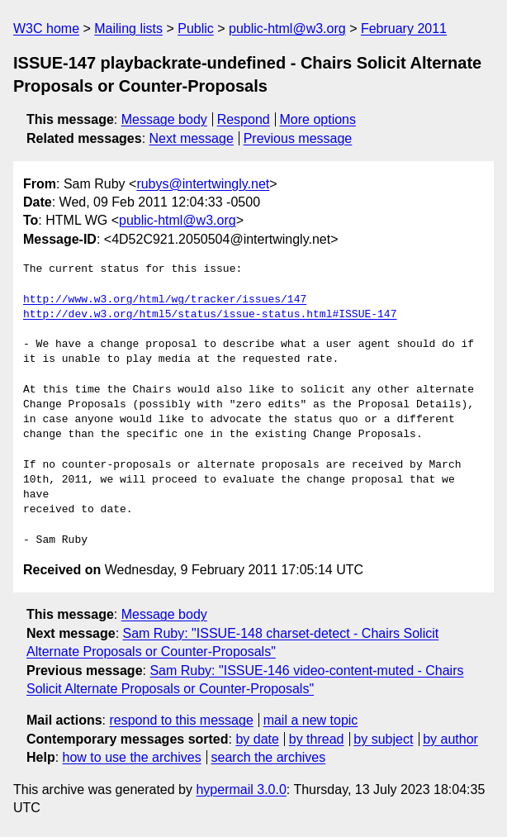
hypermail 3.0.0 (241, 789)
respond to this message (181, 720)
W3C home (46, 28)
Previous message (298, 138)
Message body (164, 119)
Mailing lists (128, 28)
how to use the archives (132, 757)
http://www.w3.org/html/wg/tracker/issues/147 (164, 299)
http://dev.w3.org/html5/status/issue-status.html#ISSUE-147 (209, 314)
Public (196, 28)
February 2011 (404, 28)
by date (256, 739)
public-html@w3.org (287, 28)
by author (450, 739)
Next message (191, 138)
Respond (243, 119)
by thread (316, 739)
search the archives (268, 757)
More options (318, 119)
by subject (383, 739)
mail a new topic (310, 720)
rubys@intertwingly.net (202, 184)
